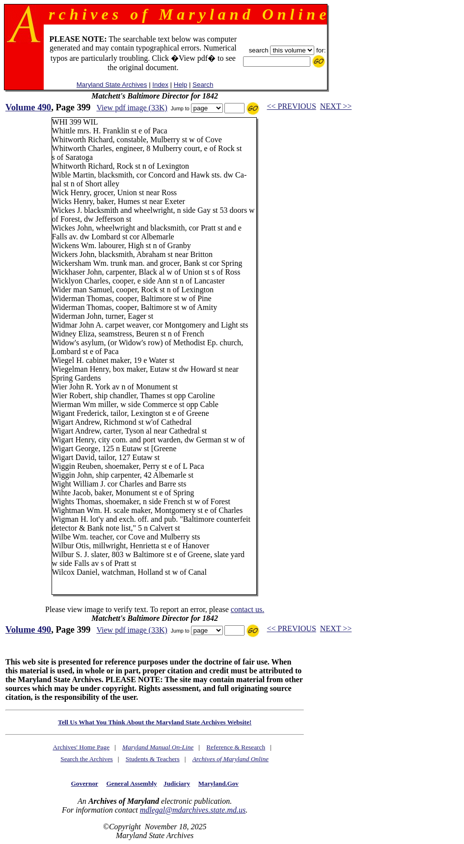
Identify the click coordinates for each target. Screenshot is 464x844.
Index (160, 84)
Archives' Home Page (81, 747)
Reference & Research (235, 747)
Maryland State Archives (112, 84)
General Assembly (131, 783)
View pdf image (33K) (131, 107)
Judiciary (177, 783)
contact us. (247, 609)
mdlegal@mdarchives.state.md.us (193, 810)
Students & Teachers (153, 759)
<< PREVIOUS (291, 106)
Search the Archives (86, 759)
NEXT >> (336, 106)
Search (202, 84)
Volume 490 (28, 107)
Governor (84, 783)
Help (180, 84)
